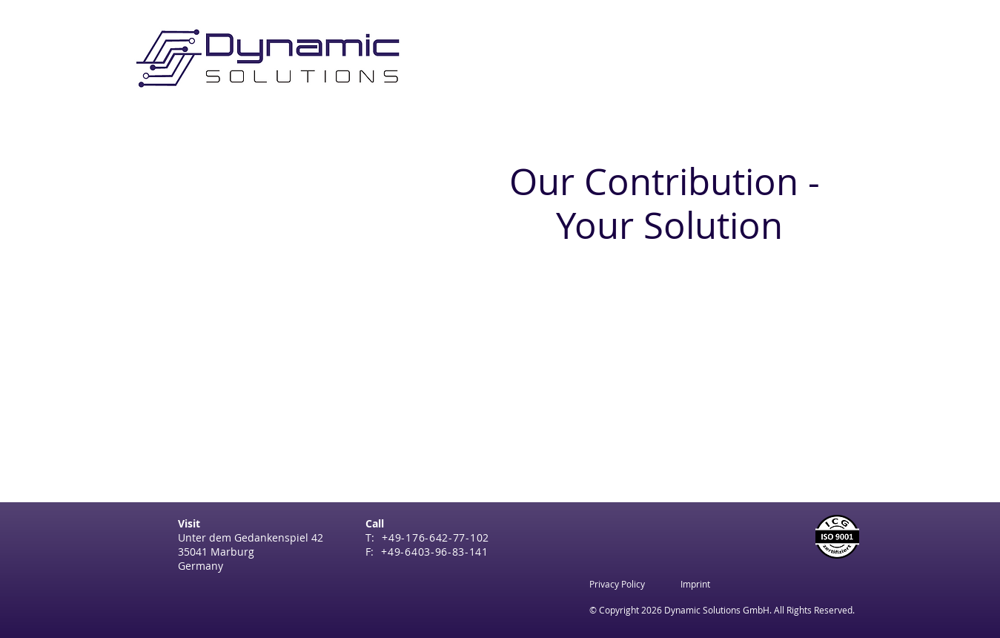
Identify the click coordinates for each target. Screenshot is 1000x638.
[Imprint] (695, 584)
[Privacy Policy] (617, 584)
